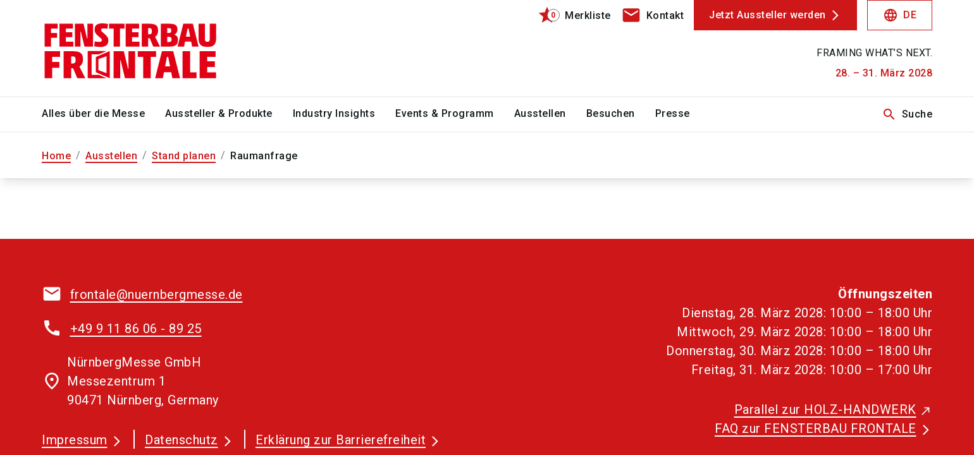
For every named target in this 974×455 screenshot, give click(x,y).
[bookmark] (569, 15)
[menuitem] (103, 114)
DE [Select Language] (899, 15)
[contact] (652, 15)
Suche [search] (907, 114)
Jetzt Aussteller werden (767, 15)
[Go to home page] (145, 48)
